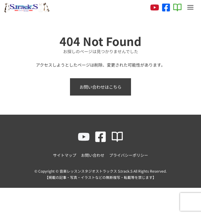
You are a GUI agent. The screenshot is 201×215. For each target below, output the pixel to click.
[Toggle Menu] (190, 7)
